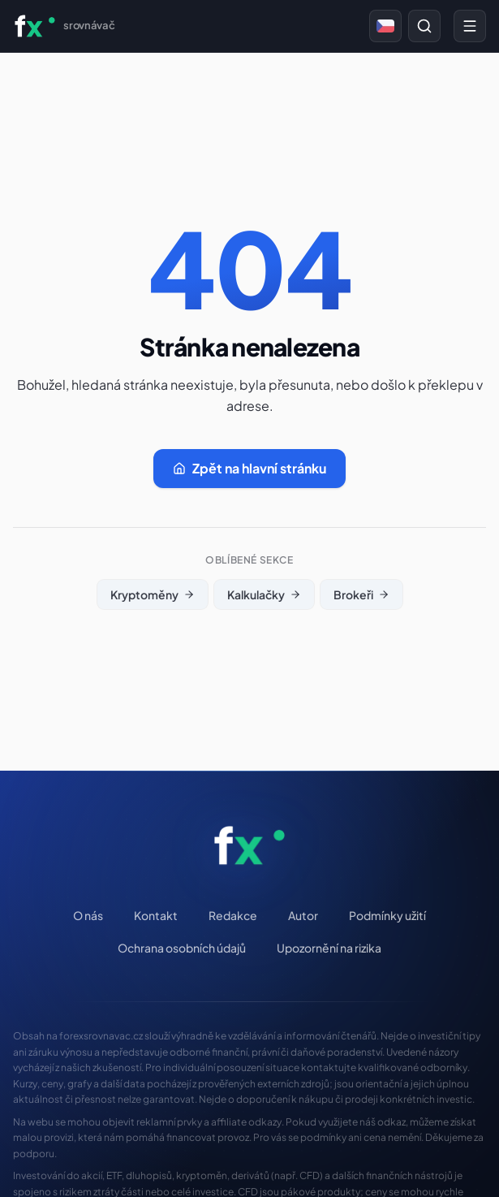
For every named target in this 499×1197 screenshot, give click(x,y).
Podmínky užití (387, 915)
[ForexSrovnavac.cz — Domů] (63, 26)
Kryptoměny (152, 594)
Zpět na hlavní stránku (249, 468)
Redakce (233, 915)
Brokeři (361, 594)
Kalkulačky (264, 594)
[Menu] (470, 26)
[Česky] (385, 26)
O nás (88, 915)
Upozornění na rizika (329, 947)
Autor (303, 915)
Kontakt (156, 915)
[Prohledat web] (424, 26)
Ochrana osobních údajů (182, 947)
